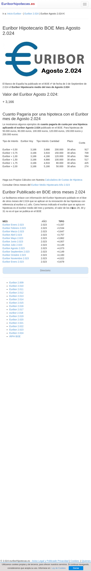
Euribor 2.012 (16, 292)
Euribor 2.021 (16, 323)
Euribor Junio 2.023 (13, 241)
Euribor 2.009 (16, 282)
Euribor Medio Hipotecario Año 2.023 (50, 184)
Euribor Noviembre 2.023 (16, 258)
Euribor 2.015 (16, 302)
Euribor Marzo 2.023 (13, 231)
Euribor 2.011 (16, 289)
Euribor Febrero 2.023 (14, 228)
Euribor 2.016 (16, 306)
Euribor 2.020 (16, 319)
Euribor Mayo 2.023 (13, 238)
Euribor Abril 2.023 (12, 234)
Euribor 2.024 (31, 13)
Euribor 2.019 (16, 316)
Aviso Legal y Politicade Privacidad (50, 561)
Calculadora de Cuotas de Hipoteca (63, 179)
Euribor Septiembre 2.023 (16, 251)
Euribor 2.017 (16, 309)
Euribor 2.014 (16, 299)
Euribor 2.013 (16, 296)
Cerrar (76, 568)
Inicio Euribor (14, 13)
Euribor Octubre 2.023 (14, 255)
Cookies (75, 561)
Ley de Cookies (59, 568)
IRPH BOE (15, 336)
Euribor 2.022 (16, 326)
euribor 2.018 (16, 312)
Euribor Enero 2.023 (13, 224)
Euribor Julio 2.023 (12, 245)
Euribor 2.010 (16, 286)
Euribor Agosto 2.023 (14, 248)
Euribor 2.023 (16, 329)
